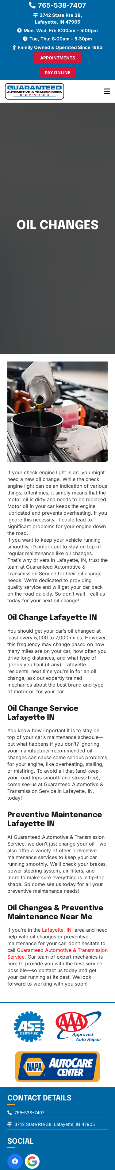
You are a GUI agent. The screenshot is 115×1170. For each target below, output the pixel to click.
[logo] (34, 91)
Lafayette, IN (56, 930)
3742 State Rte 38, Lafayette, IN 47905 (54, 1124)
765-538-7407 (29, 1112)
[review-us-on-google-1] (32, 1161)
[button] (107, 91)
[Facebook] (15, 1161)
